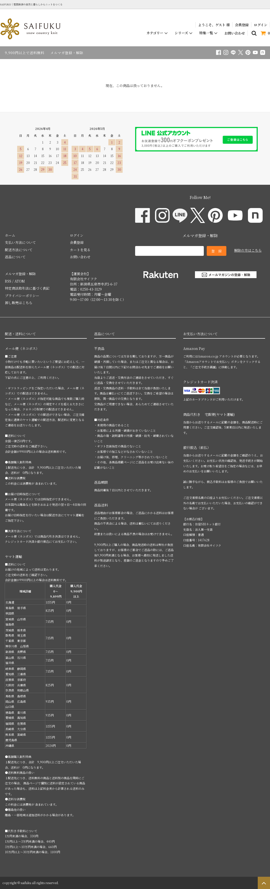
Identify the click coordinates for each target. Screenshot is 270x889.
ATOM (19, 281)
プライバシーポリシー (22, 295)
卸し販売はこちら (18, 302)
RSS (8, 281)
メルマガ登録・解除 (66, 52)
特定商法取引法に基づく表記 (27, 288)
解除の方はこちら (248, 250)
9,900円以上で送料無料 (24, 52)
